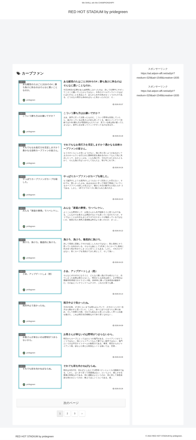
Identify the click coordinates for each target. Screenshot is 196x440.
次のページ (71, 403)
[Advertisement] (98, 42)
